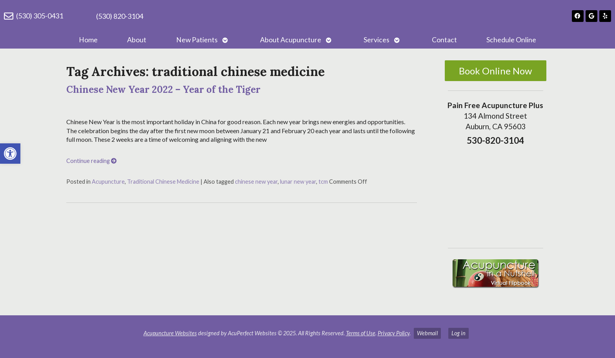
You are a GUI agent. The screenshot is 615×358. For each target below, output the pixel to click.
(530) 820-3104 (119, 16)
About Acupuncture (290, 40)
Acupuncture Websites (170, 333)
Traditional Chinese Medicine (163, 181)
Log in (458, 333)
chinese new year (256, 181)
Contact (444, 40)
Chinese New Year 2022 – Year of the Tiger (163, 89)
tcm (323, 181)
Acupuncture (108, 181)
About (136, 40)
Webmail (427, 333)
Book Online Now (495, 70)
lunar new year (298, 181)
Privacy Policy (393, 333)
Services (376, 40)
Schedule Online (511, 40)
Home (88, 40)
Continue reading (91, 160)
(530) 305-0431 (39, 15)
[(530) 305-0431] (8, 16)
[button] (10, 153)
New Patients (197, 40)
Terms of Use (360, 333)
